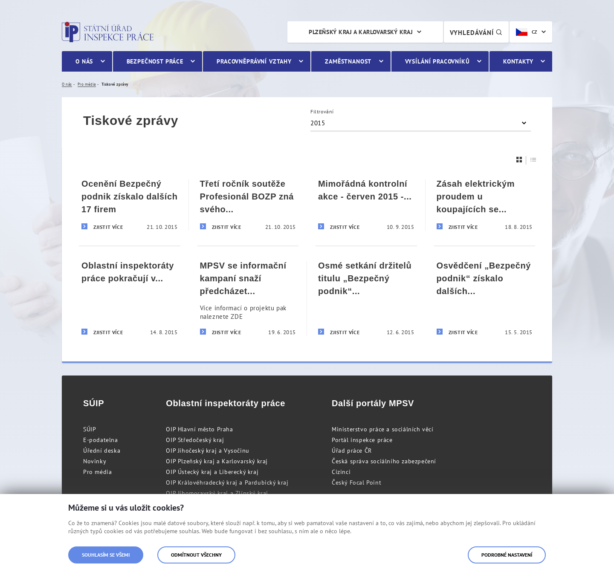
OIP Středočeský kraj (195, 440)
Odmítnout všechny (196, 555)
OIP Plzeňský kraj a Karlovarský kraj (217, 461)
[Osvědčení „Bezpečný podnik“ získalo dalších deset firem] (485, 298)
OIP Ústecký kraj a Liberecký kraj (212, 472)
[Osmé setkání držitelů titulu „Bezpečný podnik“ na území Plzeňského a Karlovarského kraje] (366, 298)
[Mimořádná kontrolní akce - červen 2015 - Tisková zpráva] (366, 205)
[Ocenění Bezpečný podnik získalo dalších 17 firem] (129, 205)
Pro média (97, 472)
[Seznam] (533, 159)
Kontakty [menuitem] (518, 61)
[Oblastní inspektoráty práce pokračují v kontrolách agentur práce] (129, 298)
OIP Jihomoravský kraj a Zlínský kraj (217, 493)
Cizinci (341, 472)
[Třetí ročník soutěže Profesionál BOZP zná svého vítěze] (248, 205)
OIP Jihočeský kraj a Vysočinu (207, 450)
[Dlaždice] (519, 159)
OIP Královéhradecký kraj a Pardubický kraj (227, 482)
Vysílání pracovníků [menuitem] (437, 61)
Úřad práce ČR (352, 450)
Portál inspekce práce (362, 440)
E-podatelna (100, 440)
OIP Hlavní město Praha (199, 429)
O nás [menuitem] (84, 61)
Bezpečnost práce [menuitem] (155, 61)
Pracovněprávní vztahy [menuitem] (254, 61)
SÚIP (89, 429)
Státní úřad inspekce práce (108, 32)
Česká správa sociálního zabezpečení (384, 461)
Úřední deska (101, 450)
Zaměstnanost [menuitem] (348, 61)
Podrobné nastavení (506, 555)
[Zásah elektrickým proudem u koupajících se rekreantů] (485, 205)
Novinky (94, 461)
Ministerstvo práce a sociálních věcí (383, 429)
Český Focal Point (356, 482)
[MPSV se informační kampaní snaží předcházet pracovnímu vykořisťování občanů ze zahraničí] (248, 298)
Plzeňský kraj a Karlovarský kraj (361, 32)
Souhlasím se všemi (106, 555)
